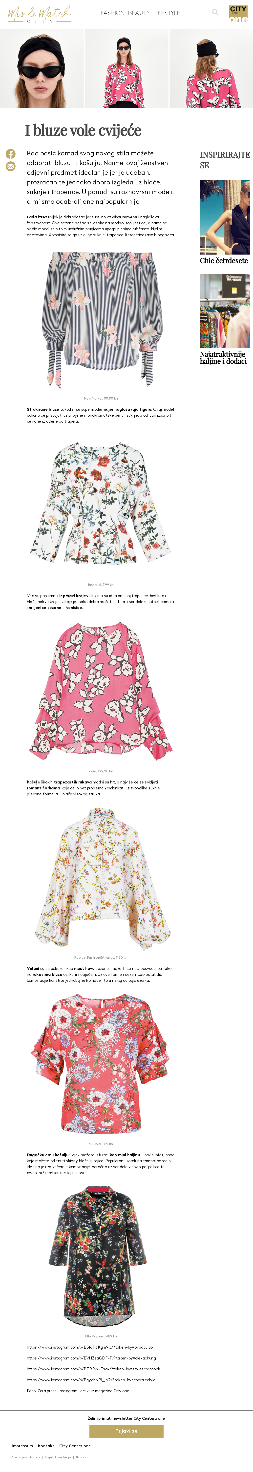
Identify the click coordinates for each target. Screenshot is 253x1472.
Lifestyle (166, 12)
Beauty (138, 12)
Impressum (22, 1446)
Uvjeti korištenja (58, 1457)
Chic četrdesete (224, 260)
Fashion (113, 12)
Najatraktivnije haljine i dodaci (223, 357)
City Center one (75, 1446)
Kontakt (46, 1446)
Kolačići (82, 1457)
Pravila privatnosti (25, 1457)
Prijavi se (126, 1431)
